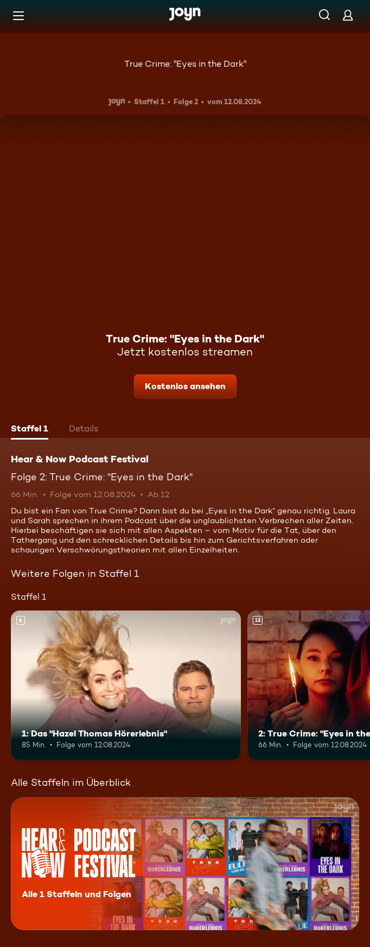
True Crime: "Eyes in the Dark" (185, 64)
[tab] (29, 430)
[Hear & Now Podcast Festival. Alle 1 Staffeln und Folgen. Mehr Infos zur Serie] (185, 863)
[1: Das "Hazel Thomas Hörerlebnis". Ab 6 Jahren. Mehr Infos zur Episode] (126, 685)
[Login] (347, 14)
